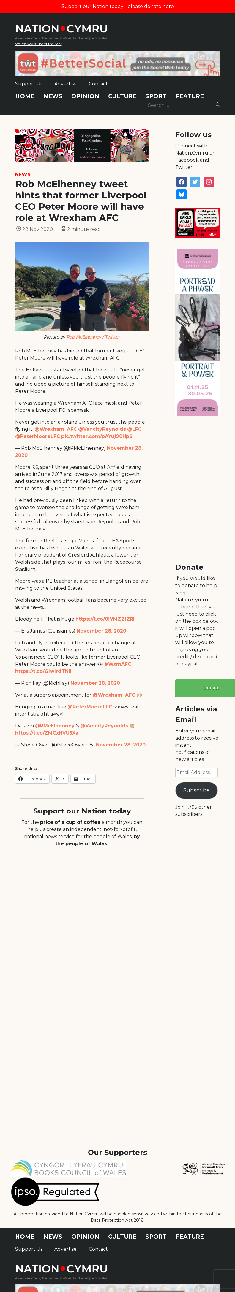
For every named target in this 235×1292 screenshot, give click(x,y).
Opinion (85, 96)
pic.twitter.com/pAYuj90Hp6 (97, 436)
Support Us (28, 84)
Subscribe (196, 790)
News (52, 96)
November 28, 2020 (101, 631)
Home (24, 96)
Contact (98, 84)
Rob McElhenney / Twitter (93, 337)
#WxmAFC (117, 664)
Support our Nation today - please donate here (117, 6)
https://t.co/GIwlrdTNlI (43, 671)
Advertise (65, 84)
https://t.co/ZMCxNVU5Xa (46, 733)
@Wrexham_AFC (55, 429)
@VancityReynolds (102, 429)
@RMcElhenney (55, 726)
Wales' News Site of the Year (38, 44)
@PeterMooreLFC (37, 436)
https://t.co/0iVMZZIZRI (105, 619)
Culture (122, 96)
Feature (190, 96)
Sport (156, 96)
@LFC (134, 429)
